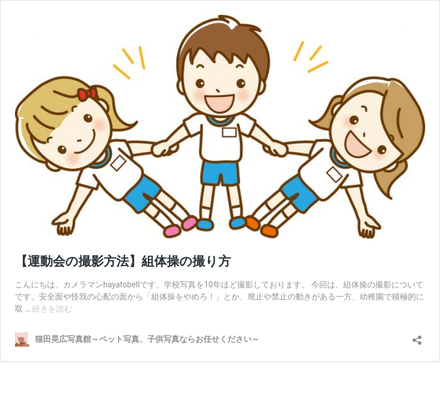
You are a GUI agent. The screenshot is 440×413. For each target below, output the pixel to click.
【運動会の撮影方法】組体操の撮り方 (123, 261)
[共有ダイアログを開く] (417, 336)
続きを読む (52, 308)
